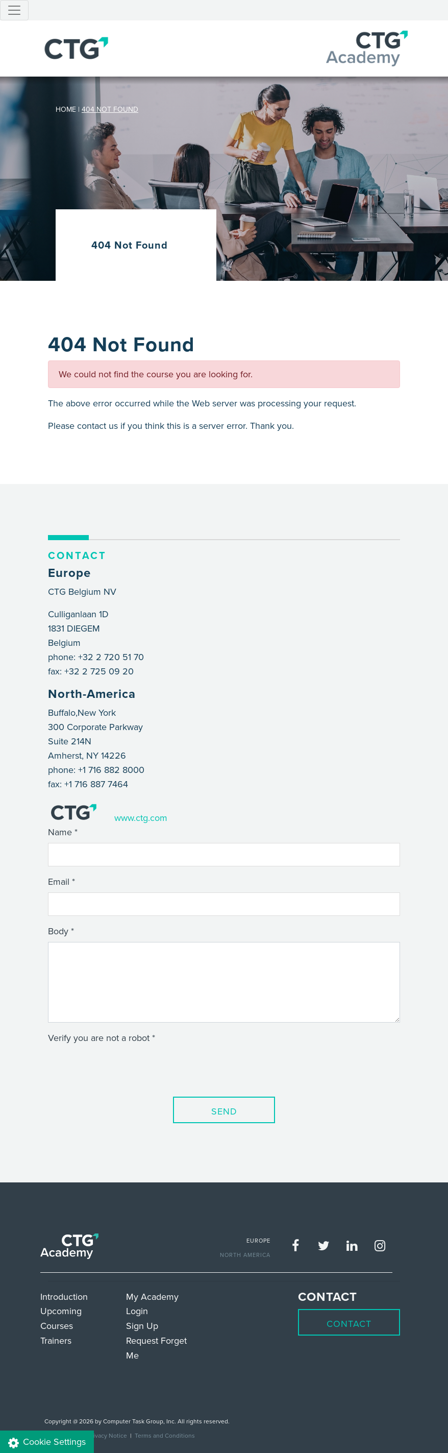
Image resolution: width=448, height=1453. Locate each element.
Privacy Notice (107, 1435)
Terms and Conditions (165, 1435)
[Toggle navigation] (14, 10)
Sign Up (142, 1325)
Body (58, 931)
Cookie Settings (47, 1442)
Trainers (55, 1340)
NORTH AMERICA (245, 1255)
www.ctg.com (140, 817)
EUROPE (258, 1241)
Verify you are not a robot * (101, 1037)
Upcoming (61, 1310)
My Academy (152, 1296)
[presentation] (125, 1068)
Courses (56, 1325)
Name (60, 832)
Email (58, 881)
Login (137, 1310)
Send (224, 1111)
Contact (349, 1323)
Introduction (64, 1296)
